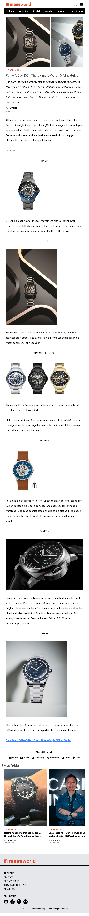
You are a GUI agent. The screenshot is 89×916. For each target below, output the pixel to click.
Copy (76, 757)
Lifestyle (37, 11)
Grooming (23, 11)
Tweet (24, 757)
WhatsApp (38, 757)
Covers (61, 11)
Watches (49, 11)
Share (13, 757)
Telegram (53, 757)
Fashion (10, 11)
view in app (76, 11)
